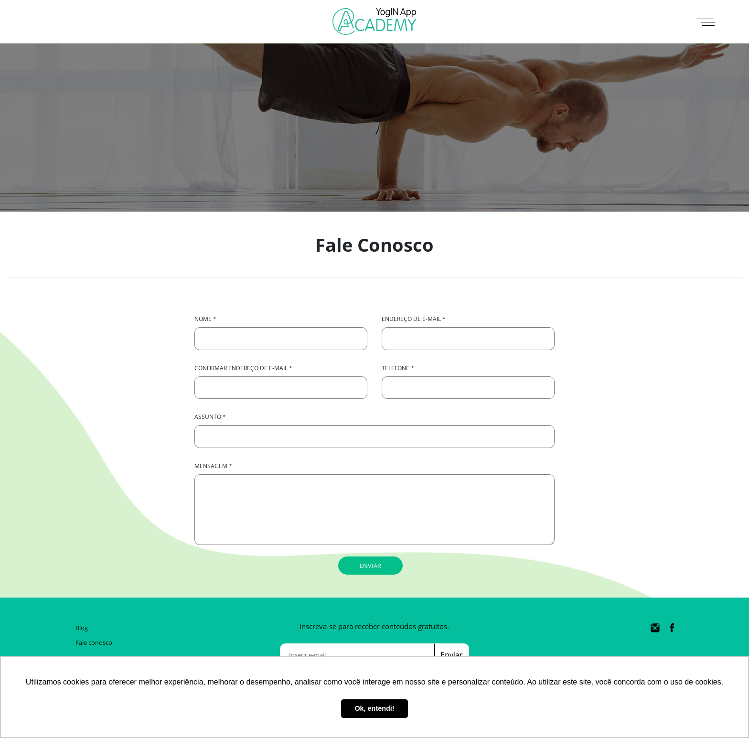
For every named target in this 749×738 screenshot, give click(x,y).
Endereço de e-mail (414, 319)
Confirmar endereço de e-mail (243, 368)
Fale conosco (93, 642)
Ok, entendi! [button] (374, 708)
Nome (205, 319)
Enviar (451, 655)
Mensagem (213, 466)
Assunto (210, 417)
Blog (81, 627)
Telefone (398, 368)
